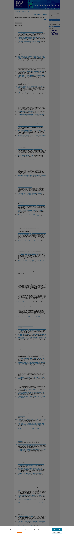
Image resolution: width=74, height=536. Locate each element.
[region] (37, 531)
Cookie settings (19, 531)
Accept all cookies (57, 529)
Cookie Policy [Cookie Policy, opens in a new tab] (36, 531)
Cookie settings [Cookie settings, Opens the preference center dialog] (56, 532)
